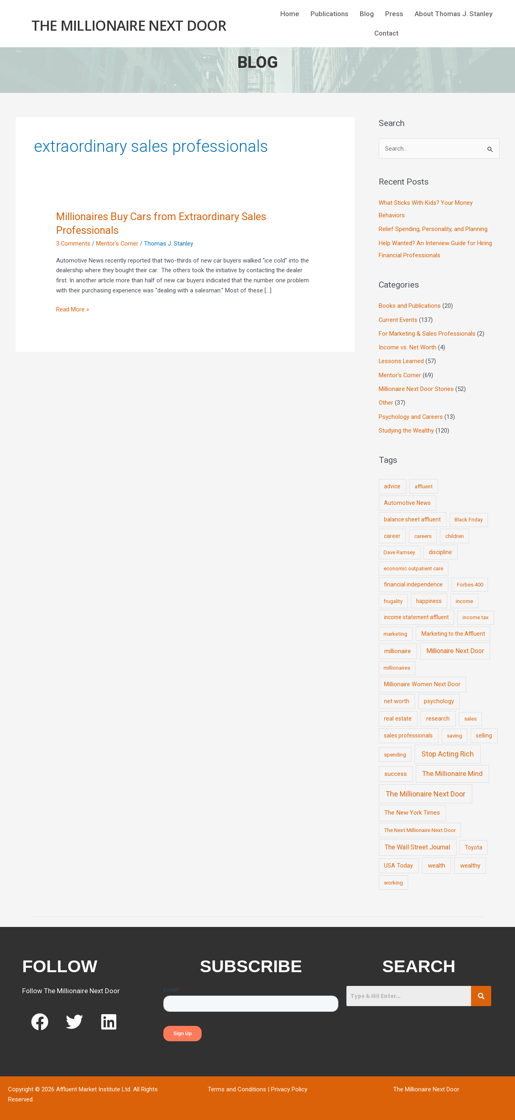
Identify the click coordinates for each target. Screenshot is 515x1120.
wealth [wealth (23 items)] (436, 862)
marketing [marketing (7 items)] (395, 630)
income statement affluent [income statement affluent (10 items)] (416, 614)
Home (289, 14)
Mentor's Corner (117, 243)
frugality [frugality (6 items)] (393, 598)
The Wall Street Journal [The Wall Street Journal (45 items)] (417, 844)
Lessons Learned (402, 359)
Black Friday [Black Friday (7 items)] (469, 516)
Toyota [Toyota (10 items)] (473, 844)
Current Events (398, 318)
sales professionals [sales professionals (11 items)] (408, 732)
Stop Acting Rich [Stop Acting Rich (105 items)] (447, 750)
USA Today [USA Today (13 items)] (398, 862)
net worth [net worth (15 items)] (396, 698)
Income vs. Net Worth (407, 345)
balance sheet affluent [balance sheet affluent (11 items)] (412, 516)
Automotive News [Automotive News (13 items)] (407, 499)
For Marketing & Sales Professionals (427, 332)
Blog (367, 14)
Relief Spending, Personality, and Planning (433, 229)
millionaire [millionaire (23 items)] (397, 647)
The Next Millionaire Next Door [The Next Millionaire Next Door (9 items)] (420, 826)
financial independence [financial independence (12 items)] (413, 581)
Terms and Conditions (237, 1086)
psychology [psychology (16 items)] (439, 698)
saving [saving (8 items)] (454, 732)
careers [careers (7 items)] (423, 533)
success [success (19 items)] (395, 770)
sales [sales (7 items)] (470, 715)
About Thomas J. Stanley (453, 14)
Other (386, 400)
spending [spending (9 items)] (395, 751)
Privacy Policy (289, 1086)
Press (394, 14)
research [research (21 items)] (438, 715)
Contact (386, 33)
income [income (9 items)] (464, 598)
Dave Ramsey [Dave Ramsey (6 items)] (399, 549)
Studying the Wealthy (406, 427)
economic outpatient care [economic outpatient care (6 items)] (413, 565)
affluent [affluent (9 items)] (424, 483)
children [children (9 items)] (454, 533)
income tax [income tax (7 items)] (476, 614)
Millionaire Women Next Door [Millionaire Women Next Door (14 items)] (422, 681)
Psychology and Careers (411, 414)
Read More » (72, 309)
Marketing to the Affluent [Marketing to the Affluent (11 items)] (453, 630)
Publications (329, 14)
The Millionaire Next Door (129, 24)
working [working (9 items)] (393, 879)
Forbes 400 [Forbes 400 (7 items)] (470, 581)
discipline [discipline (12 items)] (440, 549)
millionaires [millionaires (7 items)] (397, 665)
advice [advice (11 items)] (392, 483)
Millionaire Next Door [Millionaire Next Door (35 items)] (455, 647)
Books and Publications (410, 305)
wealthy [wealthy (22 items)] (470, 862)
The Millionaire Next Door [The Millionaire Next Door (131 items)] (425, 790)
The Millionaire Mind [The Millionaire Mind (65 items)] (452, 770)
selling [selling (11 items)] (484, 732)
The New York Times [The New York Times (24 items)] (412, 809)
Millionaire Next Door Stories (416, 386)
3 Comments (73, 243)
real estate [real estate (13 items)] (398, 715)
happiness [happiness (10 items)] (429, 598)
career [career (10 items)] (392, 533)
